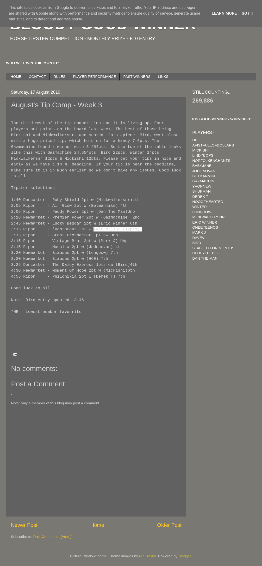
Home (97, 525)
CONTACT (37, 76)
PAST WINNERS (136, 76)
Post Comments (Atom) (52, 537)
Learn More (224, 13)
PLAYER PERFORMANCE (94, 76)
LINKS (163, 76)
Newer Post (24, 525)
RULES (59, 76)
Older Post (169, 525)
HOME (16, 76)
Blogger (185, 556)
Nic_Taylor (147, 556)
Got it (248, 13)
